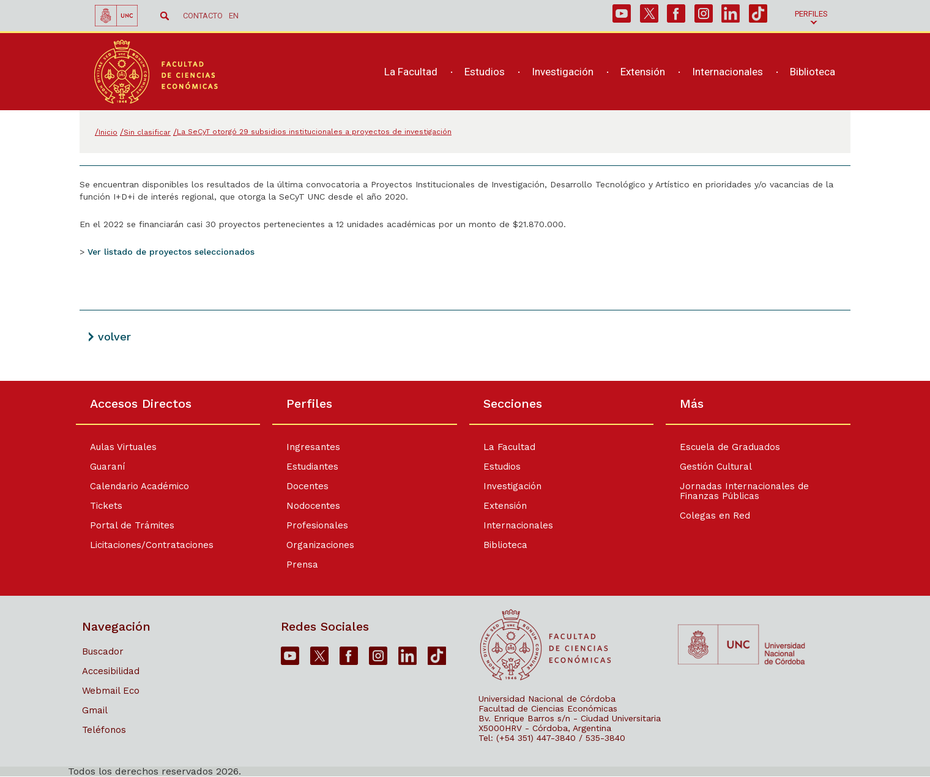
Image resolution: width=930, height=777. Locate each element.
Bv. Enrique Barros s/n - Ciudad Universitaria (569, 718)
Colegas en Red (715, 515)
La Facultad (509, 446)
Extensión (505, 505)
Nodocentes (313, 505)
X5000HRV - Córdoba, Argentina (544, 728)
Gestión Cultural (716, 466)
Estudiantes (312, 466)
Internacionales (518, 525)
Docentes (307, 486)
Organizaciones (320, 544)
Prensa (302, 564)
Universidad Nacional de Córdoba (547, 699)
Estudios (502, 466)
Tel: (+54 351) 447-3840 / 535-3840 (551, 738)
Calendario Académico (139, 486)
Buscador (103, 651)
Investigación (512, 486)
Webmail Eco (111, 690)
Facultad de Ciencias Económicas (547, 708)
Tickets (106, 505)
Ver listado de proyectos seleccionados (171, 252)
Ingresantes (313, 446)
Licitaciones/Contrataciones (152, 544)
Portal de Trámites (132, 525)
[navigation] (603, 72)
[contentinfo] (465, 578)
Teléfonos (104, 729)
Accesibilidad (111, 671)
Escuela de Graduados (730, 446)
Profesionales (317, 525)
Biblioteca (505, 544)
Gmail (95, 710)
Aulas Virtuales (123, 446)
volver (114, 336)
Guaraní (107, 466)
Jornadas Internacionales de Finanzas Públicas (744, 491)
